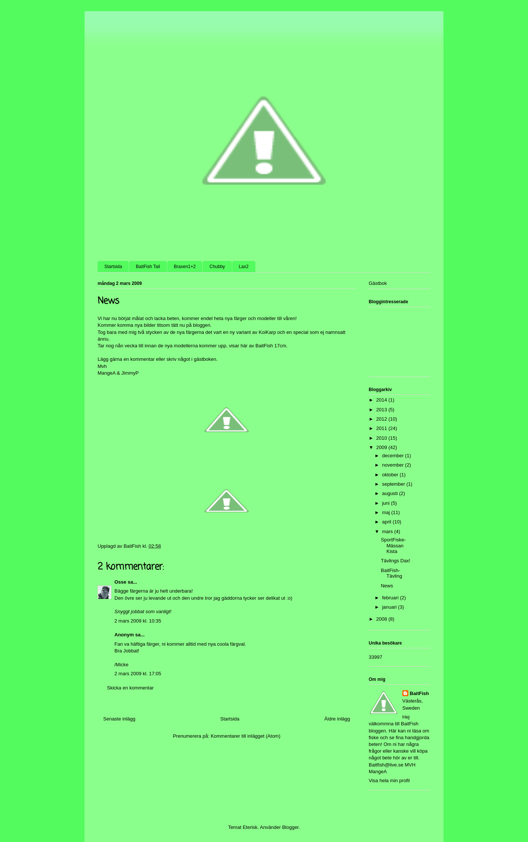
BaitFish (419, 693)
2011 (382, 428)
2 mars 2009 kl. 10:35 (137, 621)
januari (390, 607)
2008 (382, 619)
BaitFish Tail (148, 266)
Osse (120, 582)
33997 (375, 657)
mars (388, 531)
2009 (382, 447)
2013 (382, 409)
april (387, 522)
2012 (382, 419)
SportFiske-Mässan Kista (393, 545)
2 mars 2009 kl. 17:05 (137, 673)
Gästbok (378, 283)
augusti (390, 493)
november (393, 465)
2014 (382, 400)
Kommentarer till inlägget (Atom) (245, 736)
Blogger (290, 827)
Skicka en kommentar (130, 688)
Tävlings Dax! (395, 560)
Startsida (113, 266)
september (394, 484)
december (393, 455)
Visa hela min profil (389, 780)
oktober (391, 474)
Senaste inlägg (119, 719)
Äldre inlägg (337, 719)
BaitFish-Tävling (391, 573)
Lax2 (244, 266)
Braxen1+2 (185, 266)
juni (386, 503)
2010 (382, 438)
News (387, 586)
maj (387, 512)
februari (391, 597)
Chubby (217, 266)
